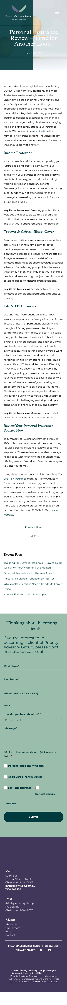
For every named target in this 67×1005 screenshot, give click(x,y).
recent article (40, 131)
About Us (11, 924)
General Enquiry (45, 794)
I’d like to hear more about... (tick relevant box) (30, 754)
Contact (10, 935)
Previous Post (33, 527)
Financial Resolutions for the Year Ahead (29, 573)
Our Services (12, 927)
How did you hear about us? (22, 714)
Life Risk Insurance (15, 478)
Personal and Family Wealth (26, 765)
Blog (8, 931)
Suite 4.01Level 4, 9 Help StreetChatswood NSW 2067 (19, 879)
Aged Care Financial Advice (25, 776)
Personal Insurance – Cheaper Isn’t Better (29, 578)
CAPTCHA (10, 803)
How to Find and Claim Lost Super (25, 594)
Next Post (34, 536)
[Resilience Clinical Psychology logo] (33, 855)
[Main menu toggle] (57, 12)
